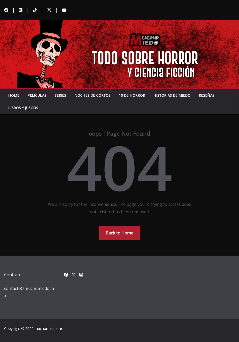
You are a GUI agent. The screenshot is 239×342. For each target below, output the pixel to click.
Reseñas (207, 95)
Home (13, 95)
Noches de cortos (93, 95)
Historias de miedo (172, 95)
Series (60, 95)
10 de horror (132, 95)
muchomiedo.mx (49, 328)
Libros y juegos (23, 107)
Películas (37, 95)
